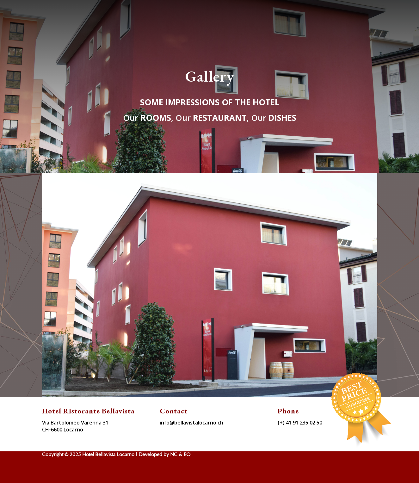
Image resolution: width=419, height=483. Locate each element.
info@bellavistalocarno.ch (191, 422)
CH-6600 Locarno (62, 429)
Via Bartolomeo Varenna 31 (75, 422)
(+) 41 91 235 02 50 (300, 422)
